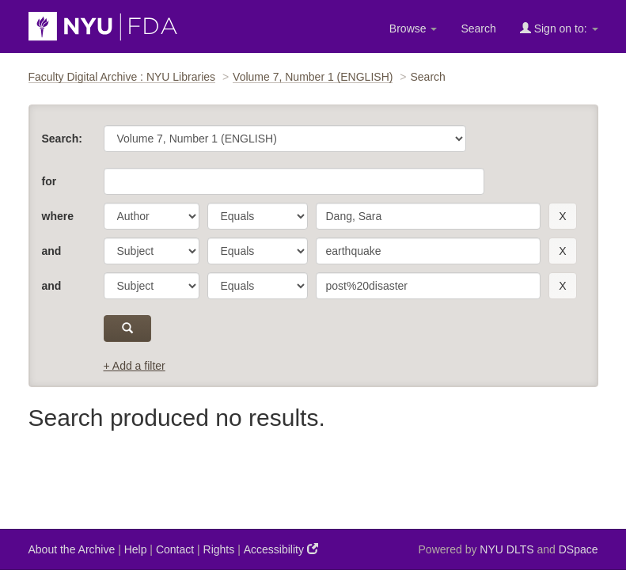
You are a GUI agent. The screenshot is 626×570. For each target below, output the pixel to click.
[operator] (257, 216)
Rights (219, 549)
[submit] (128, 328)
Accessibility (281, 549)
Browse (413, 28)
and (52, 251)
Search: (62, 138)
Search (478, 28)
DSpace (578, 549)
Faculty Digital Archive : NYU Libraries (122, 76)
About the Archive (72, 549)
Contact (175, 549)
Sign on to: (559, 28)
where (58, 216)
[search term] (428, 216)
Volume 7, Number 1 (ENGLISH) (313, 76)
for (49, 181)
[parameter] (151, 216)
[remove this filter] (562, 216)
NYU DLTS (506, 549)
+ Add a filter (134, 365)
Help (135, 549)
